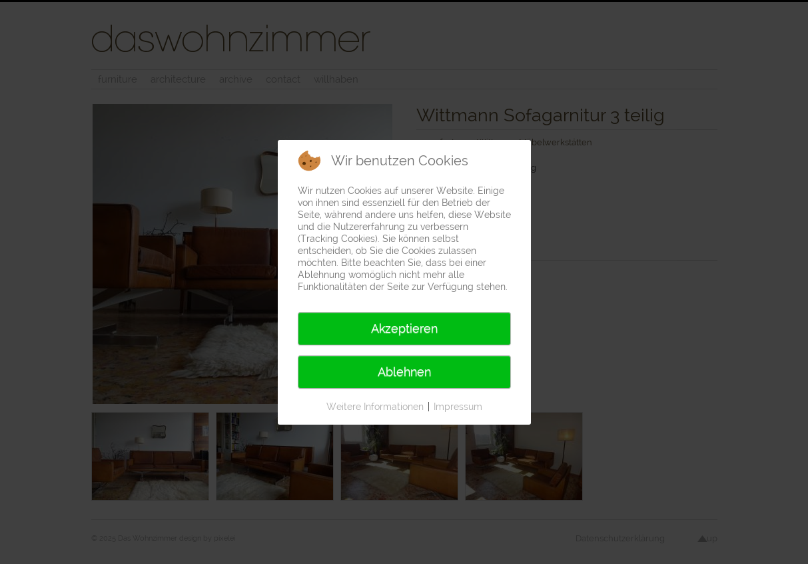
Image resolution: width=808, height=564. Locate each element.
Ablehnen (404, 372)
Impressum (458, 406)
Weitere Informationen (375, 406)
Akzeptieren (404, 328)
